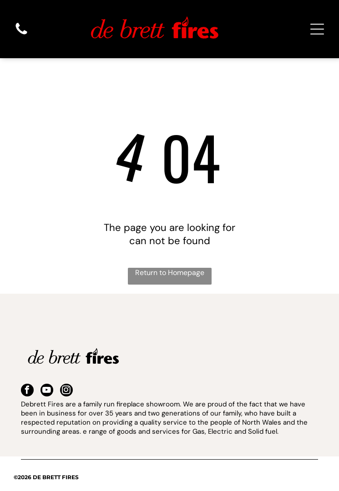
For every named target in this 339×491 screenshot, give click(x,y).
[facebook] (27, 391)
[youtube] (46, 391)
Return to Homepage (169, 272)
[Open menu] (317, 29)
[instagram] (66, 391)
